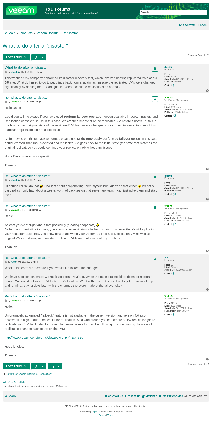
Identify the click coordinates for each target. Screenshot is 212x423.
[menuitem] (201, 25)
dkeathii (168, 67)
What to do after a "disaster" (35, 46)
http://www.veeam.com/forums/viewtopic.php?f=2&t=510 (44, 337)
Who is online (14, 381)
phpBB (95, 411)
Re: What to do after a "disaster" (27, 97)
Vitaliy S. (168, 97)
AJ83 (167, 258)
